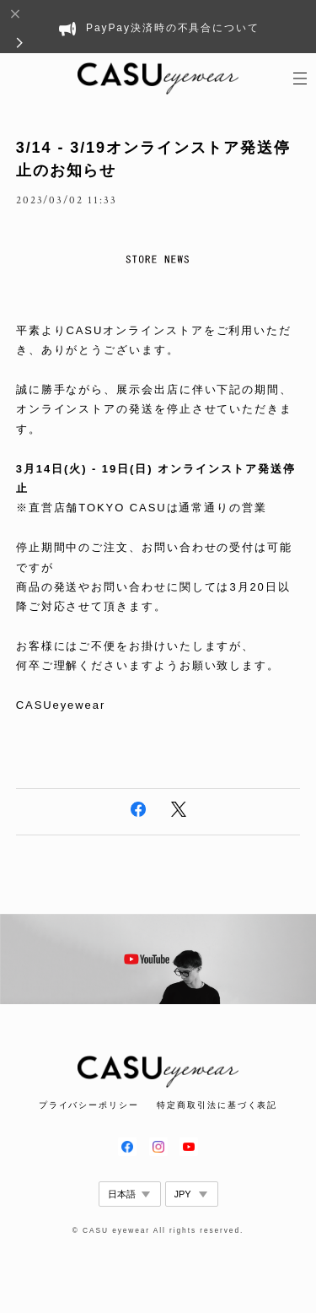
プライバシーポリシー (89, 1105)
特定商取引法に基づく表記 (217, 1105)
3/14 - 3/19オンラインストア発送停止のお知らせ (153, 159)
